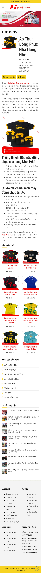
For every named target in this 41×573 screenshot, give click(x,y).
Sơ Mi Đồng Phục (9, 370)
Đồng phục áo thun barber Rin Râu (30, 348)
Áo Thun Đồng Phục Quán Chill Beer (31, 267)
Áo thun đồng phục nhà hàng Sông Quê (30, 293)
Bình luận (21, 77)
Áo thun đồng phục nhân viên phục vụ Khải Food (10, 320)
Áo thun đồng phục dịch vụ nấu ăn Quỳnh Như (31, 320)
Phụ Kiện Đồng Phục (10, 397)
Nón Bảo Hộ (7, 393)
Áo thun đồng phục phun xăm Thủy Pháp (10, 348)
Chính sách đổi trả (11, 550)
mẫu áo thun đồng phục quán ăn (18, 83)
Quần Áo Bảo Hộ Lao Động (12, 374)
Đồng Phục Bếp (8, 383)
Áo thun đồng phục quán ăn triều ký (10, 293)
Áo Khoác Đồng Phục (10, 379)
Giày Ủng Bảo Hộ (9, 388)
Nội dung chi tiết (9, 77)
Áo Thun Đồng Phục (10, 365)
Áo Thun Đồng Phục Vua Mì (10, 267)
